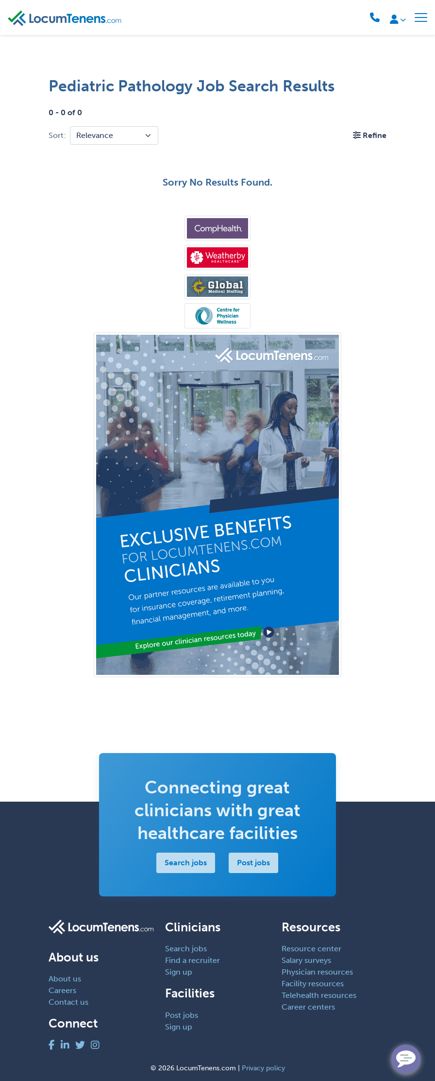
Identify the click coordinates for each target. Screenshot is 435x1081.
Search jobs (186, 862)
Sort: (57, 135)
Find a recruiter (192, 960)
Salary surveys (306, 960)
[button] (369, 135)
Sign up (178, 972)
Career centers (308, 1007)
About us (65, 978)
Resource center (311, 948)
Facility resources (313, 983)
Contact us (68, 1002)
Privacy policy (263, 1068)
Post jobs (253, 862)
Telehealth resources (319, 995)
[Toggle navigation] (421, 17)
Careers (62, 990)
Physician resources (317, 972)
